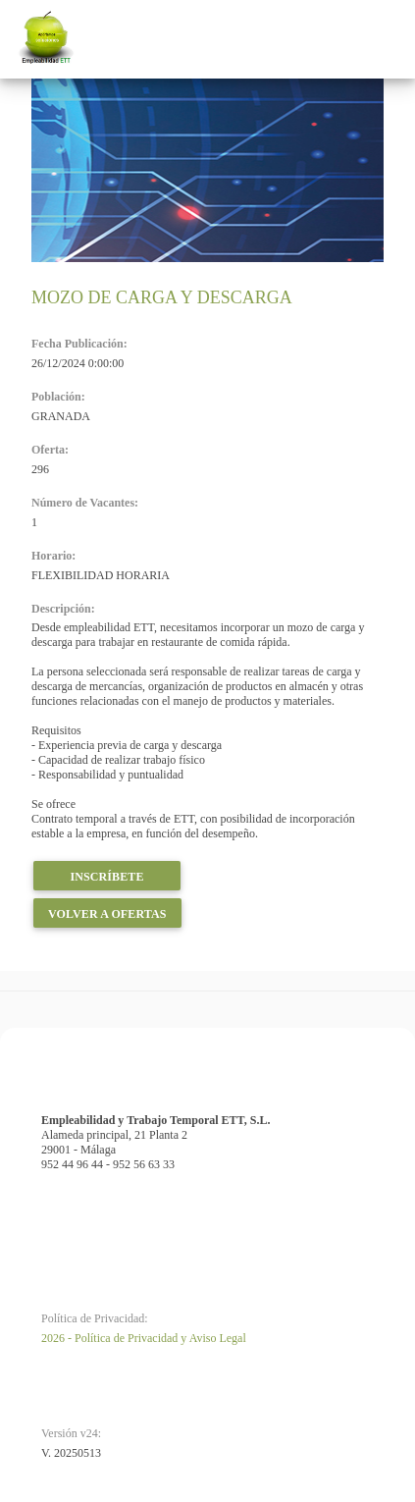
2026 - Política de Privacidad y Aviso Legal (143, 1338)
